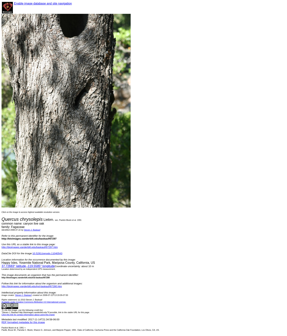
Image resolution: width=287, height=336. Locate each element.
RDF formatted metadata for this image (23, 322)
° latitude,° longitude (28, 266)
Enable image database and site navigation (43, 3)
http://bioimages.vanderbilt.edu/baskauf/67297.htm (30, 247)
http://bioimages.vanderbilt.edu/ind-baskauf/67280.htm (32, 286)
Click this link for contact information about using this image (28, 314)
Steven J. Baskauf (32, 230)
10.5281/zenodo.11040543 (47, 253)
